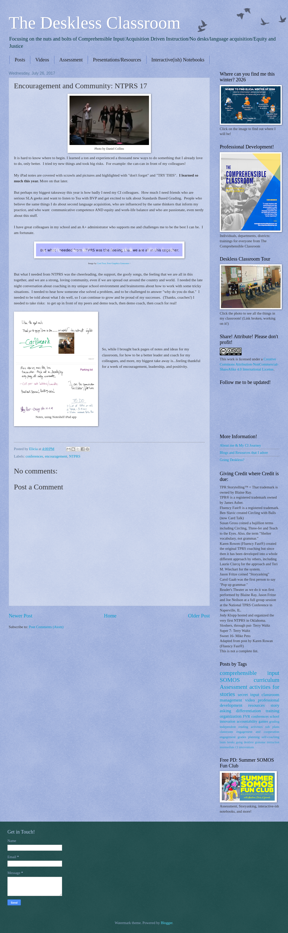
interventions (246, 747)
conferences (34, 456)
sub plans (272, 727)
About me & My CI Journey (240, 445)
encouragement (56, 456)
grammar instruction (267, 742)
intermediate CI (229, 747)
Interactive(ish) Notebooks (178, 59)
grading (274, 721)
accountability (247, 721)
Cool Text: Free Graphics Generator (113, 263)
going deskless (244, 742)
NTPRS (74, 456)
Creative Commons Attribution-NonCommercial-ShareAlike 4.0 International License (249, 364)
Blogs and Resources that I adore (244, 453)
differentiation (248, 710)
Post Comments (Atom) (46, 627)
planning (253, 737)
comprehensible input (249, 673)
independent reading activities (241, 727)
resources (256, 705)
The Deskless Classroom (94, 22)
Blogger (167, 923)
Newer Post (21, 615)
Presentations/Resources (117, 59)
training (272, 710)
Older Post (199, 615)
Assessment (71, 59)
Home (110, 615)
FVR (246, 716)
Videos (42, 59)
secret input (248, 694)
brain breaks (227, 742)
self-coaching (270, 737)
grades (242, 737)
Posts (20, 59)
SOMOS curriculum (249, 680)
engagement (228, 737)
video (250, 700)
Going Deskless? (232, 460)
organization (231, 716)
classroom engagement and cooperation (249, 732)
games (263, 721)
